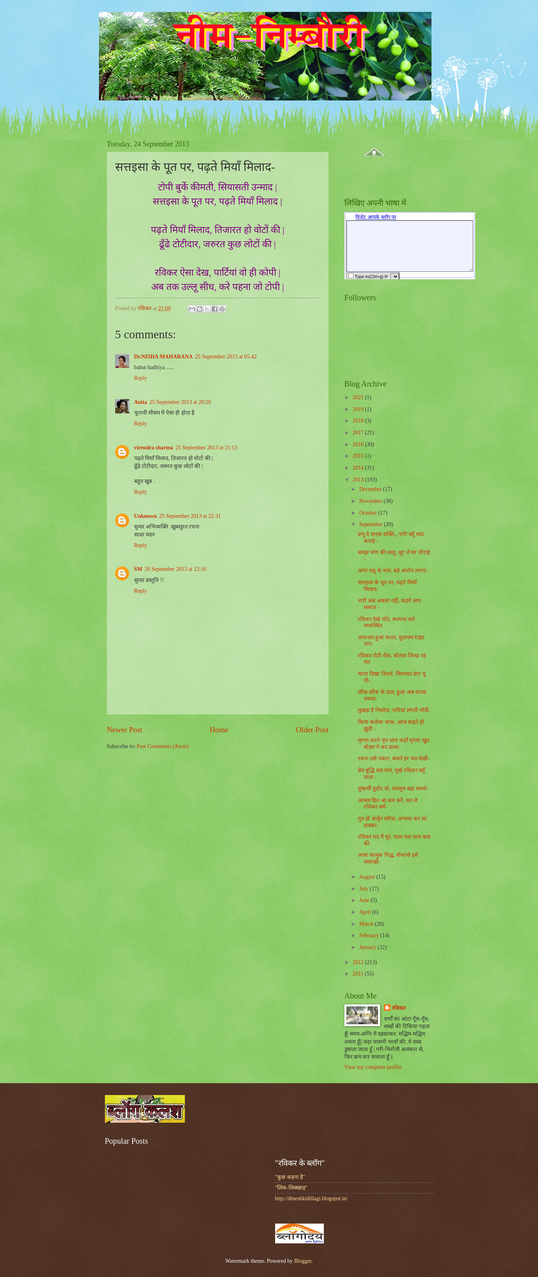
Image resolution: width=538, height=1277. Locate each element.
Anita (140, 402)
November (371, 501)
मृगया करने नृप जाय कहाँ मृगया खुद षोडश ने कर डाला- (393, 743)
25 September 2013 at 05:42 (226, 357)
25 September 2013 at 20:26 (180, 402)
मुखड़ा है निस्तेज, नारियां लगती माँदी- (394, 710)
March (367, 924)
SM (138, 569)
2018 (359, 421)
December (371, 489)
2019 (359, 409)
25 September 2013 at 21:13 (207, 448)
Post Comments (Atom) (162, 746)
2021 (359, 397)
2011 (359, 974)
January (368, 947)
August (367, 877)
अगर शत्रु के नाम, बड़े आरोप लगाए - (394, 571)
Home (219, 730)
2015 (359, 456)
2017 (359, 433)
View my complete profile (372, 1067)
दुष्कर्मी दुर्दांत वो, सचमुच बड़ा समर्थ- (393, 789)
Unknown (145, 516)
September (371, 524)
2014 (359, 468)
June (365, 900)
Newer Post (125, 730)
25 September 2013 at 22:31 (190, 516)
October (368, 513)
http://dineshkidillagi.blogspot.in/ (311, 1198)
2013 (359, 480)
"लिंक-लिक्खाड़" (291, 1188)
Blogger (303, 1261)
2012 (359, 962)
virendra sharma (153, 448)
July (364, 889)
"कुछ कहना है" (290, 1177)
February (369, 935)
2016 (359, 444)
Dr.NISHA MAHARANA (163, 357)
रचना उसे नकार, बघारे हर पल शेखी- (394, 759)
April (365, 912)
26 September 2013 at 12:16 (175, 569)
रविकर (399, 1008)
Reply (140, 378)
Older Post (312, 730)
